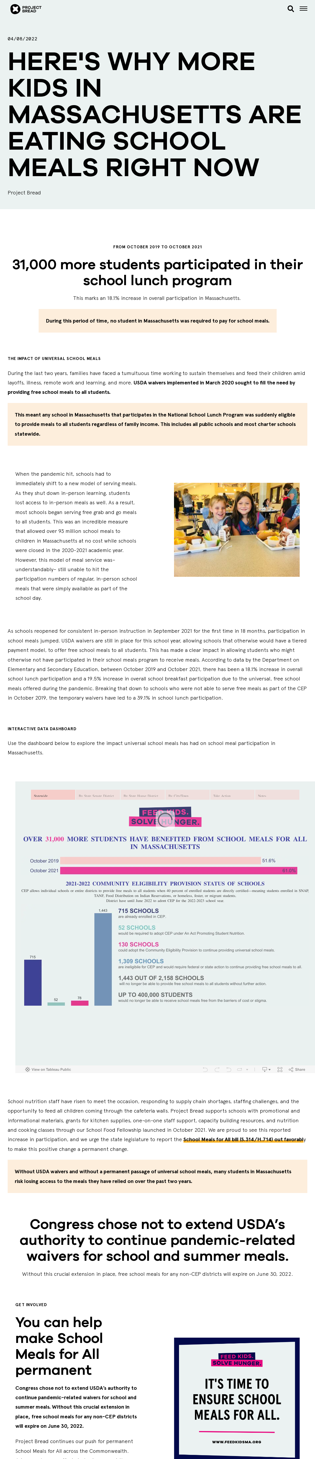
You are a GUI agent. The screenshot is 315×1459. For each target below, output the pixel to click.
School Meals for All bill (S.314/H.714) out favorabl (243, 1139)
